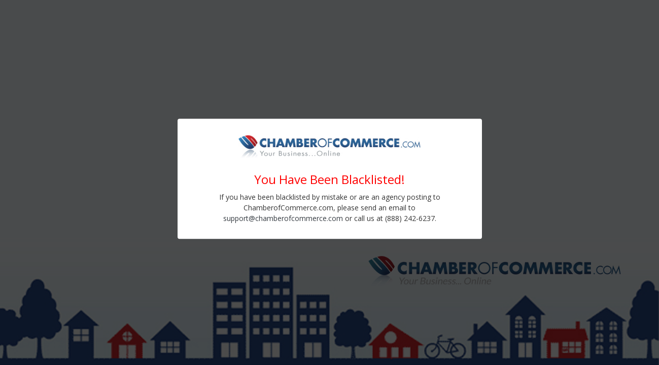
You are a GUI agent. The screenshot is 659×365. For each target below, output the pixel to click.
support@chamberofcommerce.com (283, 218)
